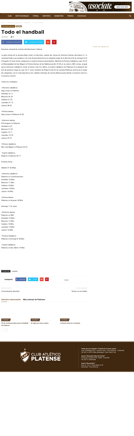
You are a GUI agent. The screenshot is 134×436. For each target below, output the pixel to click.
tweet (66, 280)
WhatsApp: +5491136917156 (106, 352)
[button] (130, 16)
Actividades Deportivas (14, 23)
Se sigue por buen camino (40, 323)
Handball (27, 23)
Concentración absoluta (10, 291)
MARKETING (59, 16)
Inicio (3, 23)
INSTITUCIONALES (22, 16)
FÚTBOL (36, 16)
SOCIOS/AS (81, 16)
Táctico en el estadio (79, 291)
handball (14, 271)
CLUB (10, 16)
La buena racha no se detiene (70, 323)
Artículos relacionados (11, 299)
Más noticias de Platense (34, 299)
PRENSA (70, 16)
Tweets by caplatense (101, 46)
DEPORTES (47, 16)
